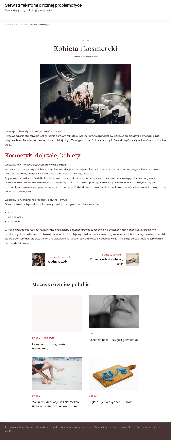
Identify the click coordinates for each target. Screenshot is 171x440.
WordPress (10, 431)
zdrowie (49, 338)
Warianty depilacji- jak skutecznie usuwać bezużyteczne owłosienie (56, 404)
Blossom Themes (136, 427)
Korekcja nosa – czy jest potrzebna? (113, 340)
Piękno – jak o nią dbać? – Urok (110, 402)
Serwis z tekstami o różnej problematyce (43, 5)
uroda (85, 40)
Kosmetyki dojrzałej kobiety (43, 155)
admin (77, 56)
